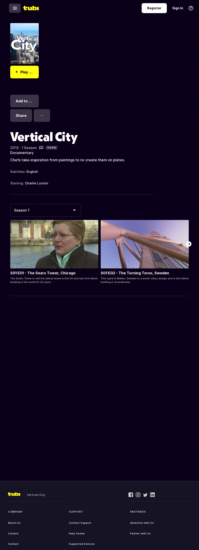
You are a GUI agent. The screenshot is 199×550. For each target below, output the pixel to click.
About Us (14, 522)
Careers (13, 533)
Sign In (177, 8)
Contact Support (80, 522)
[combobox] (45, 210)
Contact (13, 543)
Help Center (77, 533)
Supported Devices (82, 543)
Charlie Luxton (36, 183)
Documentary (22, 152)
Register (154, 8)
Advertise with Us (142, 522)
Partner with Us (140, 533)
